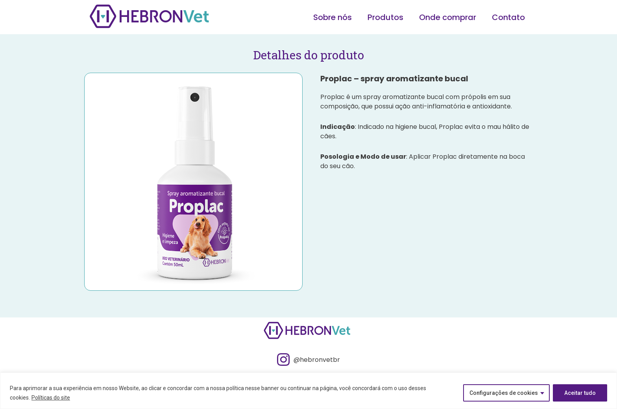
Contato (508, 17)
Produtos (385, 17)
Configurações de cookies (503, 393)
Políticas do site (50, 397)
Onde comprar (447, 17)
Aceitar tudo (580, 393)
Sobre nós (332, 17)
